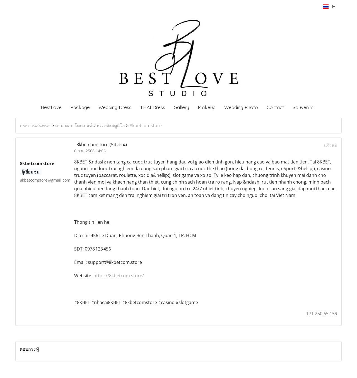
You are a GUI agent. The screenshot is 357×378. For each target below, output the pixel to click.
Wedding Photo (241, 107)
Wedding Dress (114, 107)
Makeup (207, 107)
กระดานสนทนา (35, 125)
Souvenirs (303, 107)
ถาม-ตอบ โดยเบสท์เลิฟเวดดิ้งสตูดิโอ (90, 125)
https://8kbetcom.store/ (118, 276)
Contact (275, 107)
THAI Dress (152, 107)
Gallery (181, 107)
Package (80, 107)
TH (329, 6)
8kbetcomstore (146, 125)
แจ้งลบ (330, 145)
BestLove (51, 107)
